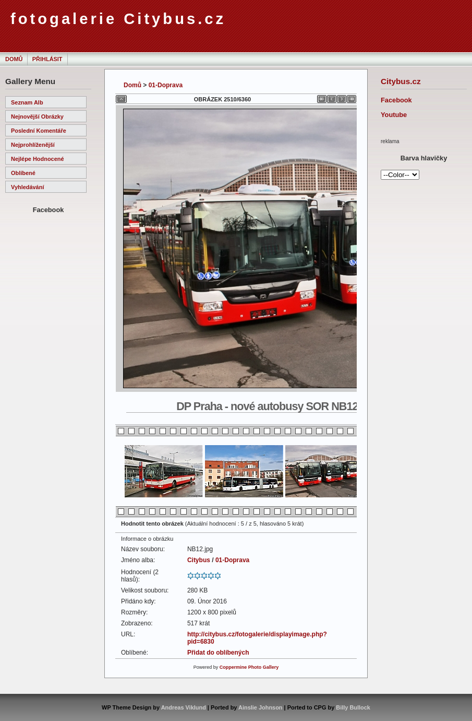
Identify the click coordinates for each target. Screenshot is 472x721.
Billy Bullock (353, 707)
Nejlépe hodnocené (37, 159)
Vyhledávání (27, 187)
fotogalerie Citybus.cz (118, 18)
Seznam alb (27, 102)
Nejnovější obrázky (37, 116)
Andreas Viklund (183, 707)
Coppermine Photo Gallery (249, 667)
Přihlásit (47, 59)
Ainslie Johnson (260, 707)
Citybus (198, 560)
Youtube (394, 115)
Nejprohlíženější (33, 145)
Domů (13, 59)
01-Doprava (166, 85)
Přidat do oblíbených (218, 652)
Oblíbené (23, 173)
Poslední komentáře (38, 130)
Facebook (396, 100)
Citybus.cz (401, 81)
